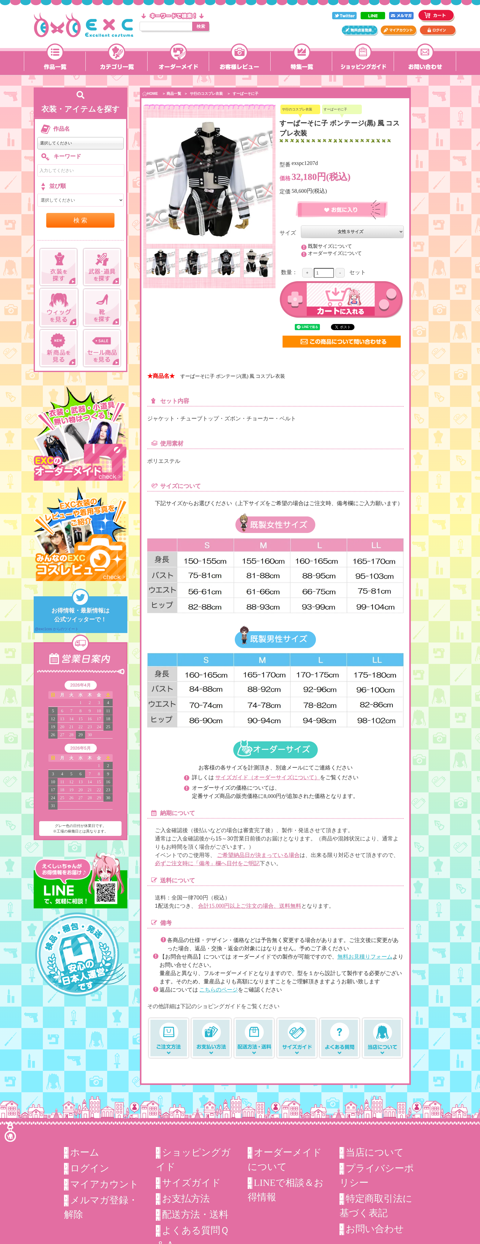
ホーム (84, 1152)
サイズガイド (191, 1182)
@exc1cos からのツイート (57, 629)
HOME (150, 93)
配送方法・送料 (195, 1214)
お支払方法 (186, 1198)
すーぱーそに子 (245, 93)
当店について (375, 1152)
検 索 (80, 220)
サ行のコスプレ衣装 (206, 93)
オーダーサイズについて (335, 253)
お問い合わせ (375, 1229)
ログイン (89, 1168)
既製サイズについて (330, 245)
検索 (201, 26)
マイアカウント (104, 1184)
